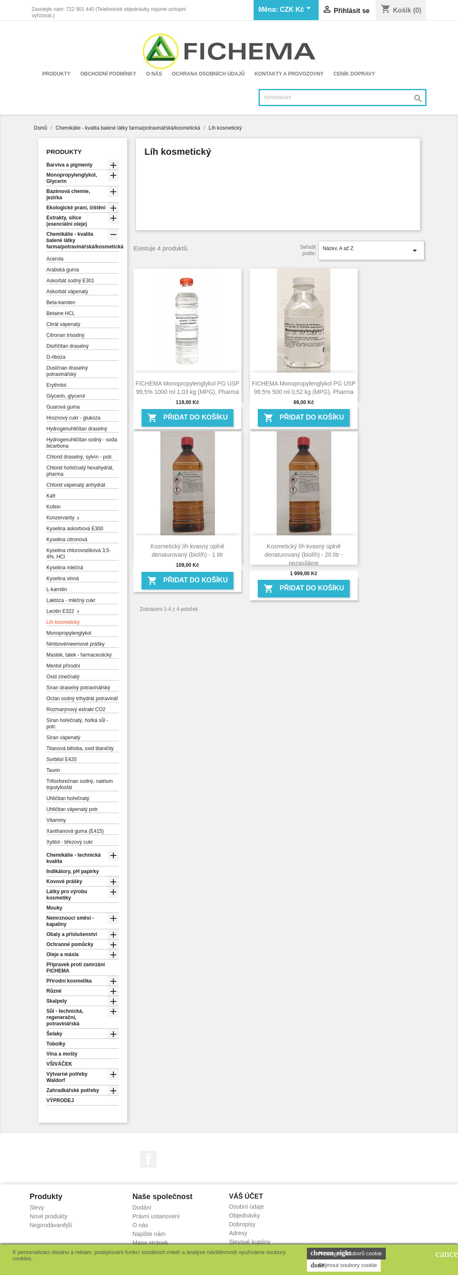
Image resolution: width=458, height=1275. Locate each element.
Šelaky (55, 1034)
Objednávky (244, 1215)
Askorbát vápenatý (67, 292)
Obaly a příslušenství (72, 934)
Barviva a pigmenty (70, 165)
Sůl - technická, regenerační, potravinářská (65, 1017)
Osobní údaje (246, 1206)
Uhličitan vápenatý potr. (73, 809)
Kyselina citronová (67, 539)
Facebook (148, 1159)
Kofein (54, 507)
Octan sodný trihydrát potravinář (82, 698)
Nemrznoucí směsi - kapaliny (70, 921)
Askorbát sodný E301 (70, 281)
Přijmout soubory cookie (344, 1265)
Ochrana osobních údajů (208, 74)
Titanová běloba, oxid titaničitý (80, 748)
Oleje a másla (63, 954)
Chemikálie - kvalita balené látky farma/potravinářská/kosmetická (83, 240)
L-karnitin (57, 589)
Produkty (56, 74)
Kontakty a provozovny (289, 74)
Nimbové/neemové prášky (76, 644)
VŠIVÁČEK (59, 1064)
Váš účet (246, 1196)
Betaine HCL (61, 313)
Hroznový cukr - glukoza (74, 418)
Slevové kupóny (250, 1241)
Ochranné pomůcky (70, 944)
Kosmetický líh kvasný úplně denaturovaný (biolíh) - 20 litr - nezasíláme (303, 554)
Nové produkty (49, 1216)
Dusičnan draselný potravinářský (67, 371)
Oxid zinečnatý (63, 677)
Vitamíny (56, 820)
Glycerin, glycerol (66, 396)
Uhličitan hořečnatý (68, 798)
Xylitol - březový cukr (70, 842)
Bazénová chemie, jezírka (68, 194)
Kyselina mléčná (65, 568)
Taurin (53, 770)
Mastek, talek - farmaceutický (79, 655)
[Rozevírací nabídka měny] (296, 10)
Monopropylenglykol (69, 633)
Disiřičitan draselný (68, 346)
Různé (54, 991)
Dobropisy (242, 1224)
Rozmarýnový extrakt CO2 (76, 709)
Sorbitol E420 (62, 759)
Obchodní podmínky (108, 74)
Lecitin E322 (60, 611)
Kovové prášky (64, 881)
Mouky (55, 908)
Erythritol (56, 385)
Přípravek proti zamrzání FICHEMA (76, 968)
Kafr (51, 496)
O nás (154, 74)
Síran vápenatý (64, 737)
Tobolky (56, 1044)
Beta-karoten (61, 302)
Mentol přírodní (64, 666)
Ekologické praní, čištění (76, 208)
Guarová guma (63, 407)
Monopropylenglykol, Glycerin (72, 178)
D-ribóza (56, 357)
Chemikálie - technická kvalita (74, 858)
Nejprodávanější (51, 1225)
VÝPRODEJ (60, 1100)
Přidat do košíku (187, 418)
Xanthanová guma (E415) (75, 831)
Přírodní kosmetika (69, 981)
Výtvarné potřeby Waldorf (67, 1077)
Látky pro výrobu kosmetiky (67, 895)
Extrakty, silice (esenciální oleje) (67, 221)
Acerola (55, 259)
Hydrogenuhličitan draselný (77, 429)
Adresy (238, 1233)
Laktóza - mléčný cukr (71, 600)
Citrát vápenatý (64, 324)
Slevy (37, 1207)
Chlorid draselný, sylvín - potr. (80, 457)
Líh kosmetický (63, 622)
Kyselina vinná (63, 578)
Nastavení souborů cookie (346, 1253)
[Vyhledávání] (343, 97)
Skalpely (57, 1001)
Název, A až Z (371, 250)
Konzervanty (61, 518)
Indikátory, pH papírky (73, 871)
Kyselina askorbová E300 (75, 529)
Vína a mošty (62, 1054)
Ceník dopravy (354, 74)
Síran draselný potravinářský (78, 688)
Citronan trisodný (66, 335)
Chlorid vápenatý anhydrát (76, 485)
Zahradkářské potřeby (73, 1090)
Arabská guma (63, 270)
